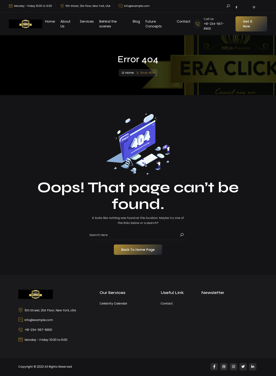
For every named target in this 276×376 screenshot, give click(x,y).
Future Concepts (153, 24)
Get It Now (247, 24)
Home (50, 21)
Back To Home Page (138, 249)
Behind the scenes (108, 24)
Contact (183, 21)
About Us (65, 24)
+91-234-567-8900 (38, 330)
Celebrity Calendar (113, 303)
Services (87, 21)
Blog (136, 21)
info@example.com (137, 6)
